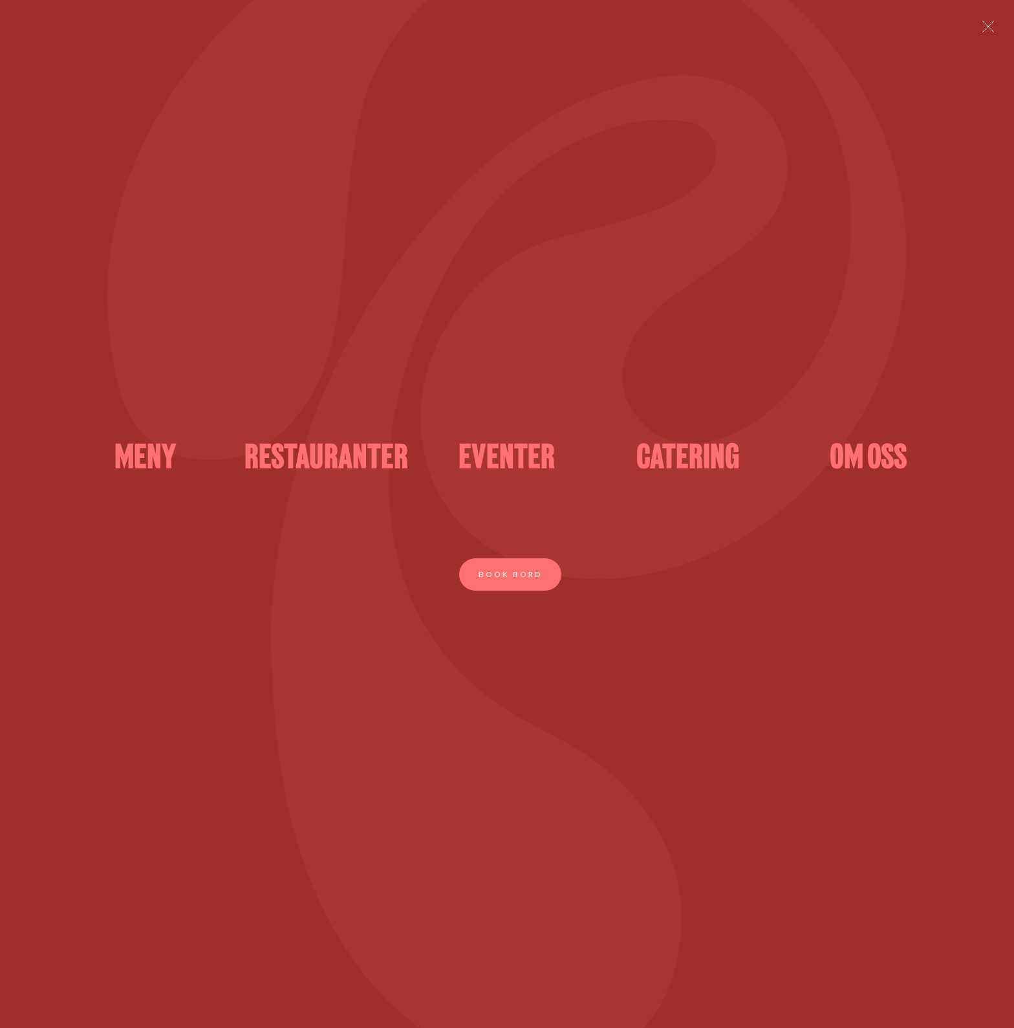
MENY (145, 460)
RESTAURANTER (326, 460)
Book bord (510, 574)
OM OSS (868, 460)
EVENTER (506, 460)
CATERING (688, 460)
